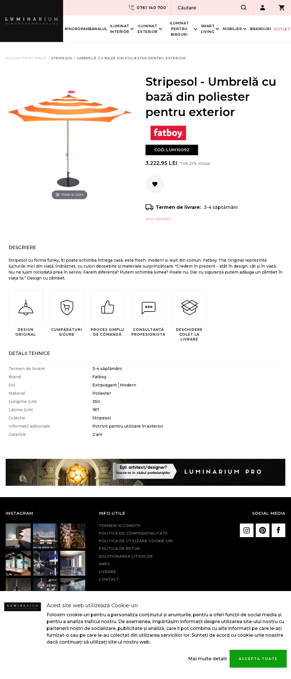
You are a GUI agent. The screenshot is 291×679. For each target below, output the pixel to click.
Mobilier (232, 29)
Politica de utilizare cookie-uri (136, 541)
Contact (109, 579)
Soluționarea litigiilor (126, 556)
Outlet (282, 29)
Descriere (22, 247)
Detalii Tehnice (29, 353)
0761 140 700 (147, 7)
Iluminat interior (119, 29)
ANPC (104, 564)
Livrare (107, 571)
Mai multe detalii (207, 658)
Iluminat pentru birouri (179, 29)
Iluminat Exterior (148, 29)
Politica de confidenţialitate (133, 533)
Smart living (208, 29)
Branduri (260, 29)
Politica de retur (119, 548)
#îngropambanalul (86, 29)
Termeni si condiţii (120, 526)
